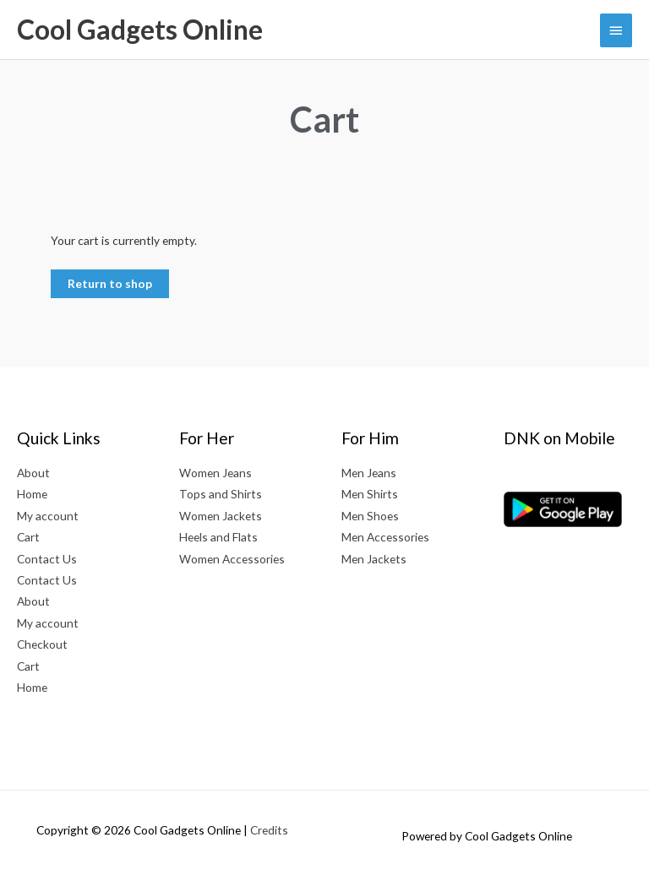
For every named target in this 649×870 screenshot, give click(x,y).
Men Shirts (369, 494)
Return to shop (110, 283)
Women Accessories (232, 559)
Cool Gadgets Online (140, 29)
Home (32, 494)
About (33, 472)
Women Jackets (220, 515)
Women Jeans (215, 472)
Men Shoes (370, 515)
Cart (28, 537)
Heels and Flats (218, 537)
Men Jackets (373, 559)
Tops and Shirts (220, 494)
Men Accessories (385, 537)
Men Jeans (368, 472)
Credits (269, 830)
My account (48, 515)
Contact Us (47, 559)
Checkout (42, 644)
